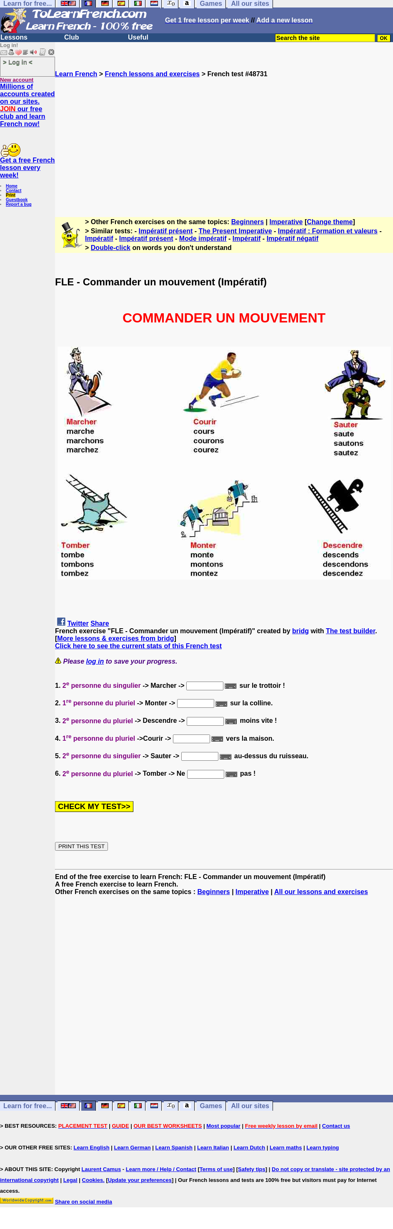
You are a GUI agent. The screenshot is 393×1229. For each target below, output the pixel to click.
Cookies (92, 1180)
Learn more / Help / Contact (161, 1169)
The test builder (350, 630)
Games (211, 1105)
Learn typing (322, 1147)
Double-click (110, 247)
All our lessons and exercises (321, 891)
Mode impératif (203, 238)
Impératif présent (166, 231)
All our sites (250, 1105)
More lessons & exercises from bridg (115, 638)
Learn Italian (213, 1147)
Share (99, 623)
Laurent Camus (101, 1169)
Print (10, 195)
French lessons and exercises (152, 73)
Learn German (132, 1147)
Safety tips (251, 1169)
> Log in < (18, 61)
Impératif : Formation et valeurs (328, 231)
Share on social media (83, 1202)
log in (95, 661)
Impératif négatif (292, 238)
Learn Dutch (249, 1147)
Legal (70, 1180)
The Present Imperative (235, 231)
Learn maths (286, 1147)
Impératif (99, 238)
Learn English (92, 1147)
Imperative (286, 221)
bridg (300, 630)
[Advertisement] (224, 136)
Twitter (77, 623)
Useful (138, 37)
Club (71, 37)
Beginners (247, 221)
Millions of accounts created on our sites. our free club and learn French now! (27, 105)
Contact (13, 190)
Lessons (14, 37)
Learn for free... (27, 1105)
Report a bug (19, 204)
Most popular (223, 1126)
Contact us (336, 1126)
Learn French (76, 73)
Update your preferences (140, 1180)
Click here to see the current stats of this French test (138, 645)
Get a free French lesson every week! (27, 168)
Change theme (330, 221)
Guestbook (17, 199)
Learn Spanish (174, 1147)
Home (12, 186)
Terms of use (216, 1169)
